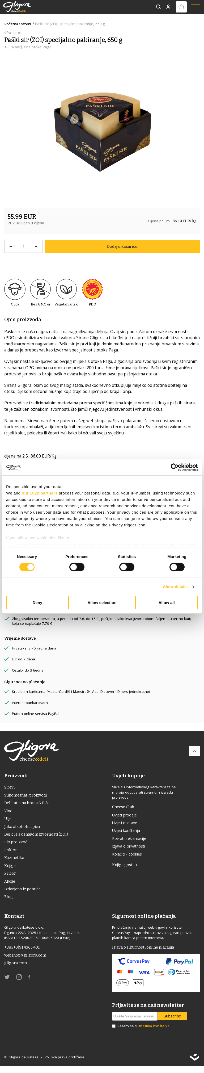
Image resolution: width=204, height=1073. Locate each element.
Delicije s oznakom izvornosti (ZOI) (37, 837)
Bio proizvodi (17, 845)
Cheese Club (124, 806)
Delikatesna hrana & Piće (28, 804)
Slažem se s (143, 1033)
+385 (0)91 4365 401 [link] (23, 954)
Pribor (10, 878)
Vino (8, 812)
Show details (175, 586)
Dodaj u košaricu (122, 246)
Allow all (167, 602)
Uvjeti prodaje (125, 815)
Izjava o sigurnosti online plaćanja (145, 954)
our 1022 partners (39, 493)
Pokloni (11, 853)
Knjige (10, 870)
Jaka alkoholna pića (23, 828)
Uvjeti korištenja (128, 832)
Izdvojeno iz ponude (24, 895)
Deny (37, 602)
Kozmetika (15, 862)
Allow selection (101, 602)
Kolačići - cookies (128, 857)
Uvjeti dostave (125, 823)
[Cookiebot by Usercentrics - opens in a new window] (174, 467)
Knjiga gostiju (125, 868)
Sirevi (28, 24)
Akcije (10, 887)
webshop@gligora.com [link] (26, 962)
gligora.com (16, 971)
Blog (8, 903)
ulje (8, 820)
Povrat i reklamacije (131, 840)
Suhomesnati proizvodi (27, 795)
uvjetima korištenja (153, 1033)
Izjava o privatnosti (130, 848)
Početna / (12, 24)
